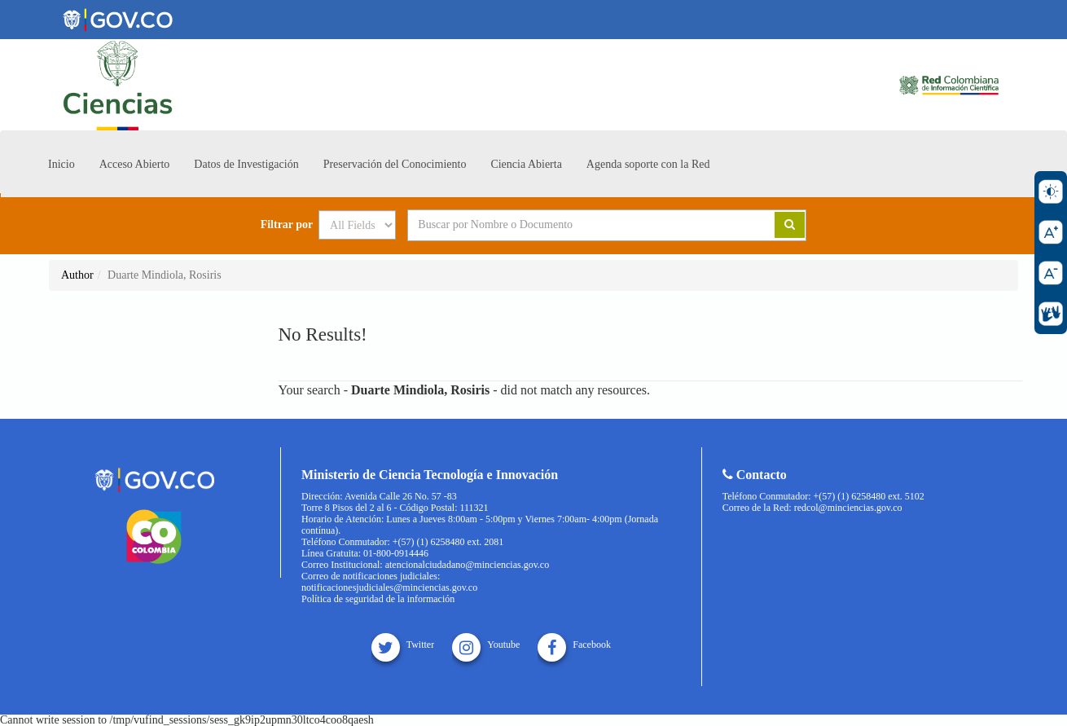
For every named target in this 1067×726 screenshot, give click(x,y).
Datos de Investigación (246, 164)
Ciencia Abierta (525, 164)
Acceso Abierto (134, 164)
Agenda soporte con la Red (648, 164)
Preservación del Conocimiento (395, 164)
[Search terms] (571, 225)
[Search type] (357, 225)
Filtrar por (287, 225)
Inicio (61, 164)
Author (77, 275)
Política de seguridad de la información (377, 599)
